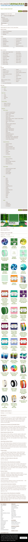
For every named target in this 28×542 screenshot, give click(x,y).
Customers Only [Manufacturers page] (5, 532)
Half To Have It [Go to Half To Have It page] (13, 514)
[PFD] (15, 77)
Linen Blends (7, 127)
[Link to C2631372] (23, 272)
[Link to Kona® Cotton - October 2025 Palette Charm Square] (14, 333)
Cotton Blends (18, 56)
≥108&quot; (7, 203)
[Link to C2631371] (14, 272)
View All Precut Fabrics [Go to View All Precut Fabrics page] (15, 505)
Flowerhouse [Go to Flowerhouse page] (3, 527)
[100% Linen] (1, 61)
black (6, 178)
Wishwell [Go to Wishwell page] (2, 528)
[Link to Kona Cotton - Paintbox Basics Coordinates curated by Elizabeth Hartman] (5, 302)
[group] (1, 18)
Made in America (6, 103)
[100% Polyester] (1, 59)
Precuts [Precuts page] (13, 504)
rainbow (6, 191)
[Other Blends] (15, 53)
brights (6, 180)
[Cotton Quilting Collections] (15, 72)
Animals (3, 38)
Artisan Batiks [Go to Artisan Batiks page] (3, 524)
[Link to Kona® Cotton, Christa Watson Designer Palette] (23, 391)
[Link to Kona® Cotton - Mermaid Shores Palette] (14, 348)
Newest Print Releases (7, 31)
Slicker (17, 81)
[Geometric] (1, 40)
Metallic (6, 145)
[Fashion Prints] (1, 72)
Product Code (6, 15)
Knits (4, 77)
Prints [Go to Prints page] (2, 511)
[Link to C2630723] (14, 284)
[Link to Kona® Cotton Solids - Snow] (5, 389)
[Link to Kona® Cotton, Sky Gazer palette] (5, 362)
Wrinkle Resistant (8, 163)
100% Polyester (6, 59)
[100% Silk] (1, 58)
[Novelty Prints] (15, 71)
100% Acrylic (18, 62)
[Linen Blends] (1, 55)
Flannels (17, 74)
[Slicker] (15, 81)
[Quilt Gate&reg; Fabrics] (1, 74)
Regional (3, 43)
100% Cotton (5, 62)
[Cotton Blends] (15, 56)
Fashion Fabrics (6, 71)
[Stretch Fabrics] (1, 53)
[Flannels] (15, 74)
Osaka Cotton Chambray (4, 283)
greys (6, 183)
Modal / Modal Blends (9, 128)
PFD (17, 77)
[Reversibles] (15, 52)
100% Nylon (18, 59)
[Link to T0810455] (14, 258)
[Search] (10, 14)
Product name (4, 18)
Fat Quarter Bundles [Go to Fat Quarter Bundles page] (14, 507)
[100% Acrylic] (15, 62)
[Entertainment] (15, 40)
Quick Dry (7, 160)
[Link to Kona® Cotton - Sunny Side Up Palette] (14, 405)
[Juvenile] (1, 44)
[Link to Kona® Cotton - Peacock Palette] (5, 348)
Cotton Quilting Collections (21, 72)
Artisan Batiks (18, 78)
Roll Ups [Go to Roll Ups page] (12, 509)
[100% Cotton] (1, 62)
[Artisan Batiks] (15, 78)
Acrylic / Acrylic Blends (9, 113)
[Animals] (1, 38)
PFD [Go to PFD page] (1, 507)
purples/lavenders (8, 189)
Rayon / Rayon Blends (9, 121)
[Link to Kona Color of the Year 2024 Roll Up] (5, 259)
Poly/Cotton (7, 132)
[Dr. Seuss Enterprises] (1, 83)
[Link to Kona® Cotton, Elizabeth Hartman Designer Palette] (23, 334)
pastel (6, 187)
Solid (4, 96)
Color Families (18, 38)
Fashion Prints (5, 72)
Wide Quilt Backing (19, 46)
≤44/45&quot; (7, 204)
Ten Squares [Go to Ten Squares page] (13, 510)
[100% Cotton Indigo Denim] (1, 52)
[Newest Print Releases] (1, 31)
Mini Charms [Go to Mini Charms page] (13, 511)
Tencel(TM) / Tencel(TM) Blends (11, 137)
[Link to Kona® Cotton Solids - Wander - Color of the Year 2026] (5, 318)
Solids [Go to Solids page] (2, 509)
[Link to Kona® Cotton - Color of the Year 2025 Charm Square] (23, 300)
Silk (5, 122)
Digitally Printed (8, 143)
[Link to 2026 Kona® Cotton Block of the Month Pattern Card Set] (23, 286)
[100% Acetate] (1, 64)
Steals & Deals (6, 32)
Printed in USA (6, 105)
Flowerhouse (18, 75)
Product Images (4, 450)
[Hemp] (1, 75)
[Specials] (1, 34)
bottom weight (7, 169)
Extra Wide (7, 151)
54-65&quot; (7, 206)
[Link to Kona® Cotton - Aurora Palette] (23, 361)
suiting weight (7, 172)
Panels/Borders (5, 46)
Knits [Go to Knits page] (1, 516)
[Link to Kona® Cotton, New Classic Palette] (5, 374)
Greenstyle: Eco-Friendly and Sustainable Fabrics (10, 424)
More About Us (3, 415)
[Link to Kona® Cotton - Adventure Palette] (14, 361)
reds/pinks (7, 192)
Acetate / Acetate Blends (9, 112)
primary (6, 188)
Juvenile (3, 44)
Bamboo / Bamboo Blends (10, 123)
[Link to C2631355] (14, 247)
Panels (17, 69)
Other (6, 131)
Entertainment (18, 40)
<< (5, 236)
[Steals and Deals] (1, 32)
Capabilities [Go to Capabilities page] (13, 528)
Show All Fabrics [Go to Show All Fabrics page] (3, 505)
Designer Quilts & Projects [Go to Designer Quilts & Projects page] (15, 522)
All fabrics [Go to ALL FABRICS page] (3, 504)
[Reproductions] (1, 41)
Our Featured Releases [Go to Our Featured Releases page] (4, 529)
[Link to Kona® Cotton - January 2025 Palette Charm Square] (23, 317)
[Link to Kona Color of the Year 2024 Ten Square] (23, 259)
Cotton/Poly (7, 126)
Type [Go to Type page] (1, 506)
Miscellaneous (18, 43)
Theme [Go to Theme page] (2, 519)
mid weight (7, 171)
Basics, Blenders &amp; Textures (6, 80)
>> (13, 236)
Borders (4, 69)
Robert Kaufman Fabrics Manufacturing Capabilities (10, 493)
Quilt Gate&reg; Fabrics (7, 74)
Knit (4, 88)
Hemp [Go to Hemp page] (2, 515)
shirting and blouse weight (10, 168)
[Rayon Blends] (15, 55)
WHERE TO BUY (14, 530)
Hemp (4, 75)
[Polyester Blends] (1, 56)
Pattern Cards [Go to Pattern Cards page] (13, 515)
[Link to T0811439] (5, 272)
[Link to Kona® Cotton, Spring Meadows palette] (23, 376)
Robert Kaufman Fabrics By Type (7, 432)
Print (4, 94)
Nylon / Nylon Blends (9, 130)
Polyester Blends (6, 56)
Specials (4, 34)
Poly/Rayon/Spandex (9, 134)
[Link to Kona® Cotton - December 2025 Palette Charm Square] (14, 301)
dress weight (7, 173)
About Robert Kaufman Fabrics (6, 441)
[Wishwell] (15, 80)
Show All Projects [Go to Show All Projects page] (14, 521)
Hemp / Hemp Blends (9, 116)
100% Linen (7, 117)
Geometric (4, 40)
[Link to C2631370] (5, 247)
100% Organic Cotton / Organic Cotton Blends (13, 118)
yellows (6, 193)
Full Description (5, 21)
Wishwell (17, 80)
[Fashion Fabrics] (1, 71)
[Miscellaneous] (15, 43)
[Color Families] (15, 38)
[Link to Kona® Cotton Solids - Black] (14, 389)
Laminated (7, 154)
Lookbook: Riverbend (5, 478)
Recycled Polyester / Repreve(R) (11, 136)
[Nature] (15, 44)
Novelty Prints (18, 71)
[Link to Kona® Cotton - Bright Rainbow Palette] (23, 348)
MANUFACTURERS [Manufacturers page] (15, 526)
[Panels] (15, 69)
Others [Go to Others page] (2, 514)
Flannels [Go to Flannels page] (2, 518)
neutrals (6, 184)
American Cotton (6, 104)
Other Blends (18, 53)
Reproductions (4, 41)
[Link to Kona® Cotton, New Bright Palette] (14, 374)
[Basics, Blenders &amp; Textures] (1, 78)
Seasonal (17, 41)
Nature (17, 44)
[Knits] (1, 77)
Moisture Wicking (8, 158)
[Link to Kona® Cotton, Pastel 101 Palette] (14, 316)
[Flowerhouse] (15, 75)
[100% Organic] (15, 61)
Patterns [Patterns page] (13, 520)
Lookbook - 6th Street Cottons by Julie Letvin (9, 458)
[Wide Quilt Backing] (15, 46)
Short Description (5, 20)
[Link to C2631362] (23, 247)
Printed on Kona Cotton (9, 148)
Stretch (6, 150)
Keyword (12, 15)
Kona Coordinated (8, 146)
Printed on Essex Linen (9, 147)
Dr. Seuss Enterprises (7, 83)
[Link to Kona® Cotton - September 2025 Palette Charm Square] (5, 333)
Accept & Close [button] (23, 537)
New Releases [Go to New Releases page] (13, 527)
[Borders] (1, 69)
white (6, 197)
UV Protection (7, 162)
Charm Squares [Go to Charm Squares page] (14, 506)
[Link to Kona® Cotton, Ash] (23, 401)
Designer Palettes (4, 471)
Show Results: (4, 23)
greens (6, 182)
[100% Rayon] (15, 58)
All (4, 236)
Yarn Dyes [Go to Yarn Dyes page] (2, 510)
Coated (6, 152)
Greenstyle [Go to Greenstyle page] (2, 525)
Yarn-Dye (5, 97)
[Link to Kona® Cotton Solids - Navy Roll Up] (5, 405)
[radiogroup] (3, 15)
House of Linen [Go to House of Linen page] (3, 523)
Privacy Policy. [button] (13, 540)
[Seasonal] (15, 41)
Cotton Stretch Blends (9, 139)
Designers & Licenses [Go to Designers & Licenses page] (4, 520)
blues (6, 179)
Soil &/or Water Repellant (9, 161)
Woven (5, 90)
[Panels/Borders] (1, 46)
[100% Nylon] (15, 59)
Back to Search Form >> (5, 229)
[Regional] (1, 43)
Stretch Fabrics (6, 53)
